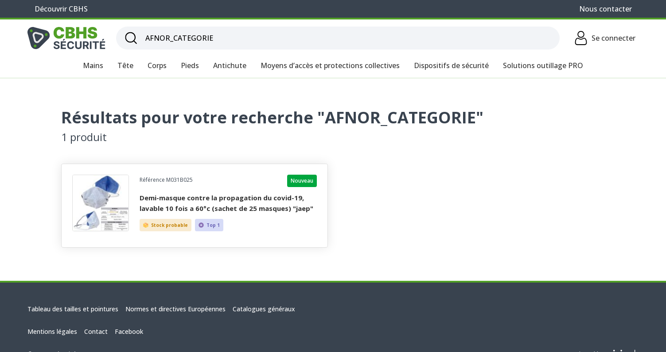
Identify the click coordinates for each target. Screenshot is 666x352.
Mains (93, 65)
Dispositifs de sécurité (451, 65)
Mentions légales (52, 331)
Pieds (190, 65)
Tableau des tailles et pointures (72, 309)
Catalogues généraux (264, 309)
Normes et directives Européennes (175, 309)
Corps (157, 65)
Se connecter (604, 38)
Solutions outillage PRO (543, 65)
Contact (96, 331)
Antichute (229, 65)
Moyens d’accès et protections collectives (330, 65)
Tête (125, 65)
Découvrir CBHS (61, 9)
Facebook (129, 331)
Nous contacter (605, 9)
